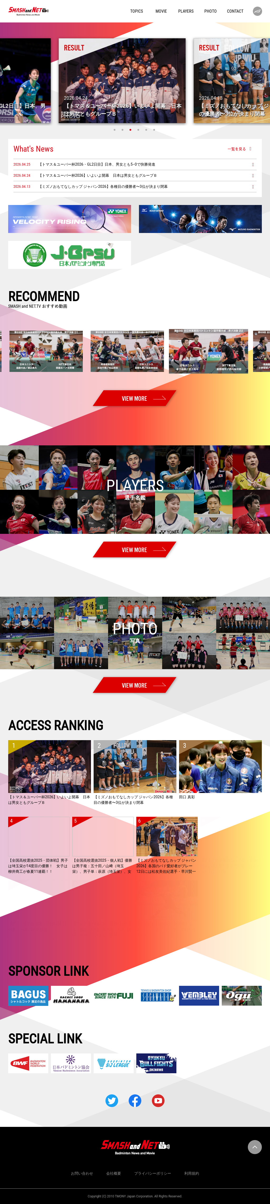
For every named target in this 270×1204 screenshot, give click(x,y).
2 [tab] (123, 129)
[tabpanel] (135, 81)
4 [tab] (139, 129)
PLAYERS (186, 11)
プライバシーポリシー (152, 1173)
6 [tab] (154, 129)
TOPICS (136, 11)
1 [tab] (115, 129)
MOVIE (161, 11)
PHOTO (210, 11)
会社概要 (113, 1173)
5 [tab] (147, 129)
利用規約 (191, 1173)
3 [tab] (131, 129)
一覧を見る (237, 149)
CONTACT (235, 11)
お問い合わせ (82, 1173)
